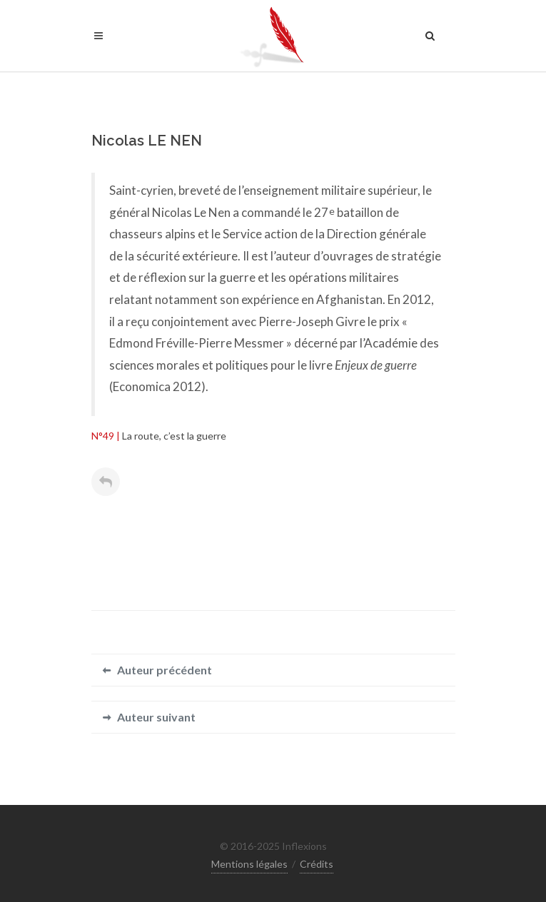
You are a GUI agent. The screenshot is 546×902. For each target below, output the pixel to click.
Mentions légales (249, 864)
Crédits (316, 864)
